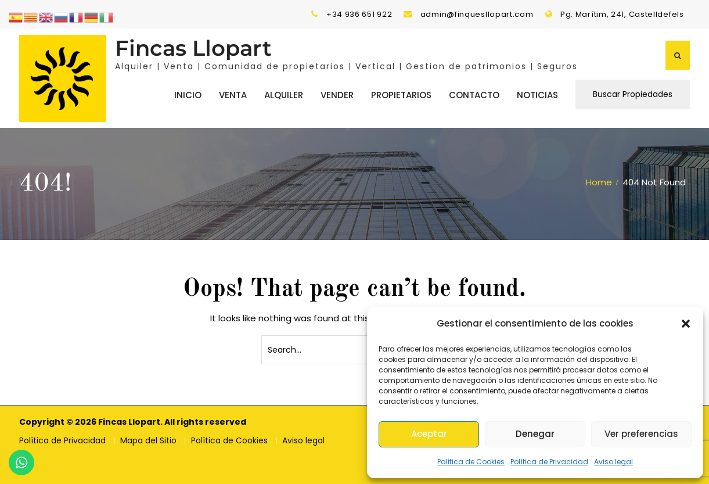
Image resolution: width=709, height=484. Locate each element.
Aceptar (429, 434)
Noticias (537, 94)
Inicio (187, 94)
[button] (686, 323)
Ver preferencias (641, 434)
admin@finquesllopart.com (477, 14)
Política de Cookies (471, 462)
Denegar (535, 434)
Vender (337, 94)
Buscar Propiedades (632, 93)
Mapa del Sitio (148, 439)
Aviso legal (613, 462)
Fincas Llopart (193, 47)
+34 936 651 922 (359, 14)
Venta (233, 94)
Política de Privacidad (549, 462)
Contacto (474, 94)
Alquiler (283, 94)
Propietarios (401, 94)
